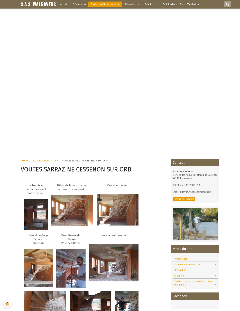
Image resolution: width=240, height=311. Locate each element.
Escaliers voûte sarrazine (104, 4)
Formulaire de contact (184, 199)
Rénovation (130, 4)
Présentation (79, 4)
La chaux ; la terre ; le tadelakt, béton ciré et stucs (193, 283)
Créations (150, 4)
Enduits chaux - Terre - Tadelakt (180, 4)
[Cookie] (7, 304)
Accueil (63, 4)
